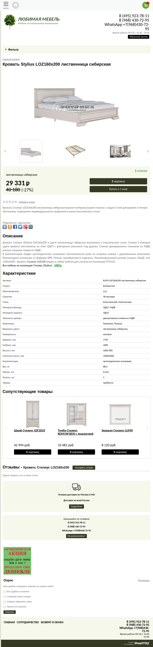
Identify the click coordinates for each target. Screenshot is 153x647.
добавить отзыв (27, 202)
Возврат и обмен (52, 622)
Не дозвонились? (77, 535)
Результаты (144, 580)
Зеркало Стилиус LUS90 (117, 430)
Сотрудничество (28, 622)
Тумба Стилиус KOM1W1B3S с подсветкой (75, 432)
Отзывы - (36, 467)
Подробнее (76, 506)
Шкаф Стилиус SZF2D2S (29, 430)
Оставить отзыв (84, 467)
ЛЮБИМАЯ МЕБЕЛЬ (39, 19)
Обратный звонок (138, 36)
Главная (9, 622)
